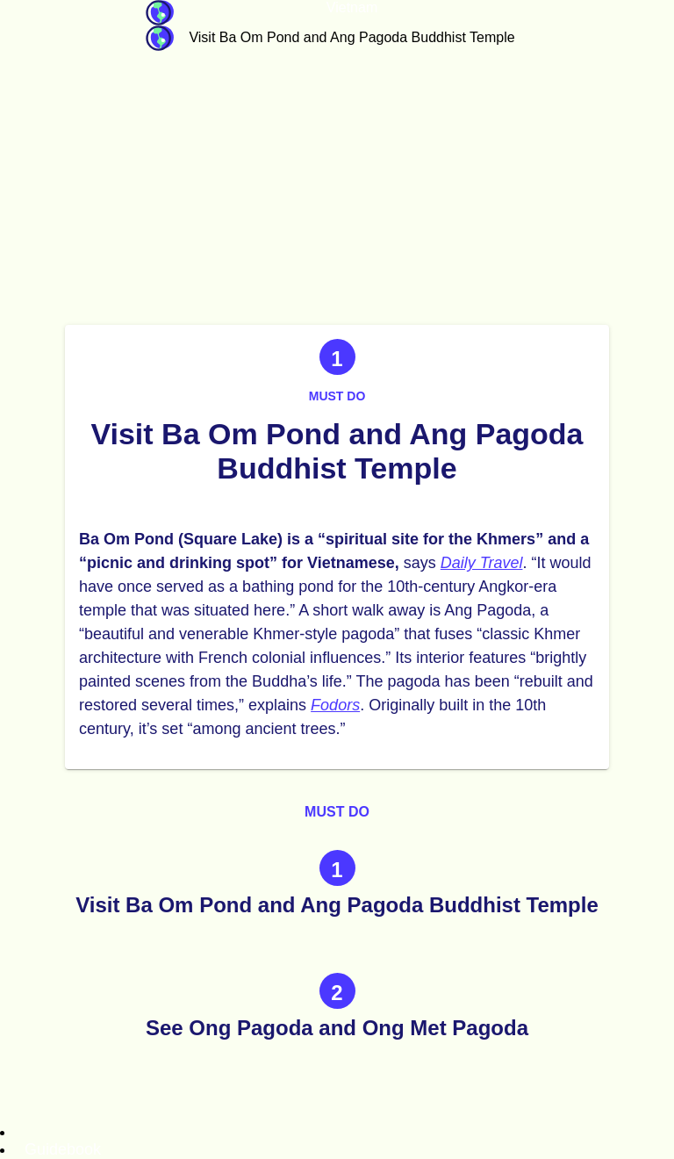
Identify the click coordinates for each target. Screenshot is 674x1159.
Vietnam (351, 7)
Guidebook (160, 12)
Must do (337, 396)
